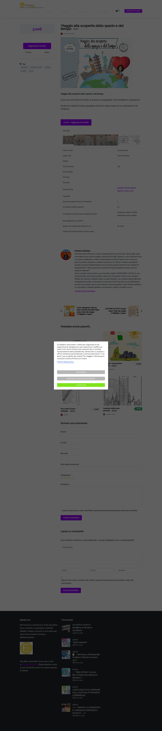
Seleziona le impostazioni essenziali (81, 379)
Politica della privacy (65, 362)
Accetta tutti (81, 385)
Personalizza (81, 372)
